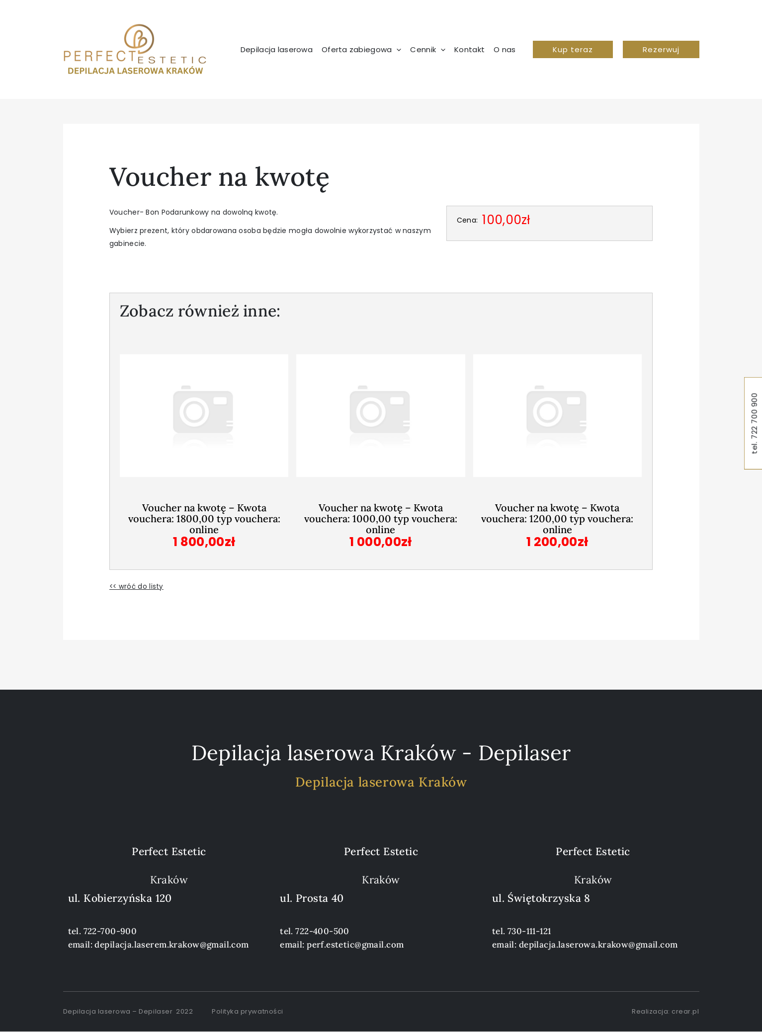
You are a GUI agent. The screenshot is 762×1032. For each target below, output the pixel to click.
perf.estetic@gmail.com (355, 944)
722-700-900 (110, 931)
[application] (396, 49)
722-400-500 (322, 931)
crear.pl (685, 1011)
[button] (364, 49)
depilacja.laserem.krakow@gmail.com (171, 944)
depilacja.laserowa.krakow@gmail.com (598, 944)
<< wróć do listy (137, 586)
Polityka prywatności (247, 1011)
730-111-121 (529, 931)
